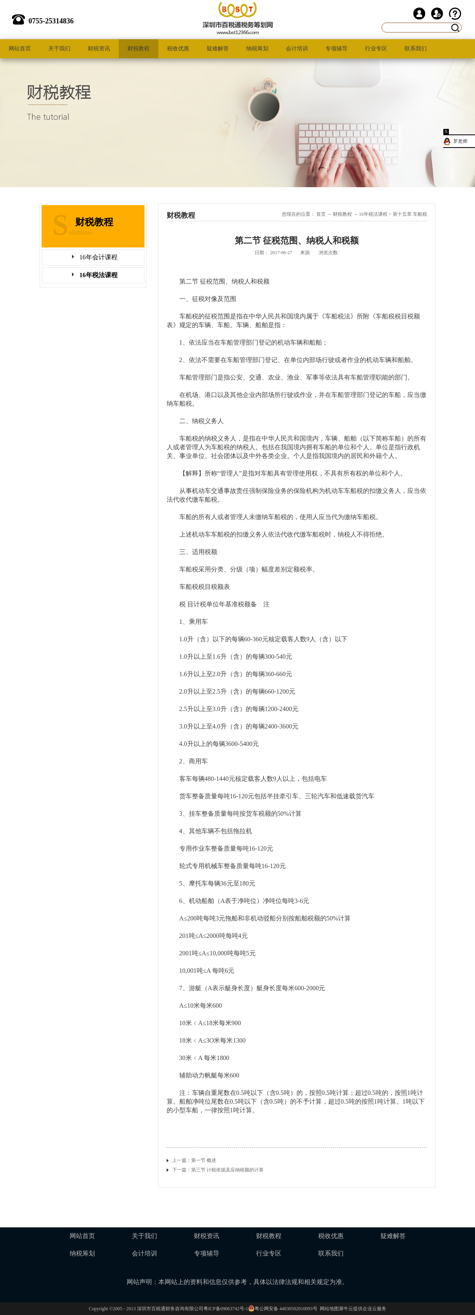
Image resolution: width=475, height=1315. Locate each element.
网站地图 (328, 1308)
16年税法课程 (373, 214)
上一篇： (194, 1160)
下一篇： (218, 1170)
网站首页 (20, 49)
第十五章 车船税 (410, 214)
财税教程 (342, 214)
